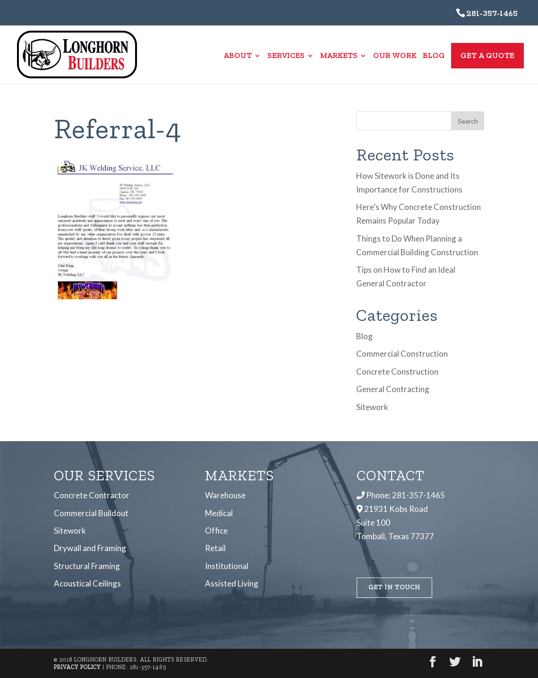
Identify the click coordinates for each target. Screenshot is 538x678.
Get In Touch (394, 587)
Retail (215, 548)
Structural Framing (87, 566)
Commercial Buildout (91, 513)
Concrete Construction (397, 372)
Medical (219, 513)
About (238, 56)
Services (286, 56)
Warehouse (225, 495)
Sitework (372, 407)
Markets (339, 56)
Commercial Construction (402, 354)
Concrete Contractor (91, 495)
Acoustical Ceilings (87, 583)
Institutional (226, 566)
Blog (434, 56)
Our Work (395, 56)
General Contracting (392, 389)
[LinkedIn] (477, 663)
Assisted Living (231, 583)
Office (216, 531)
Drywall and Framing (90, 548)
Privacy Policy (77, 667)
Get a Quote (487, 55)
